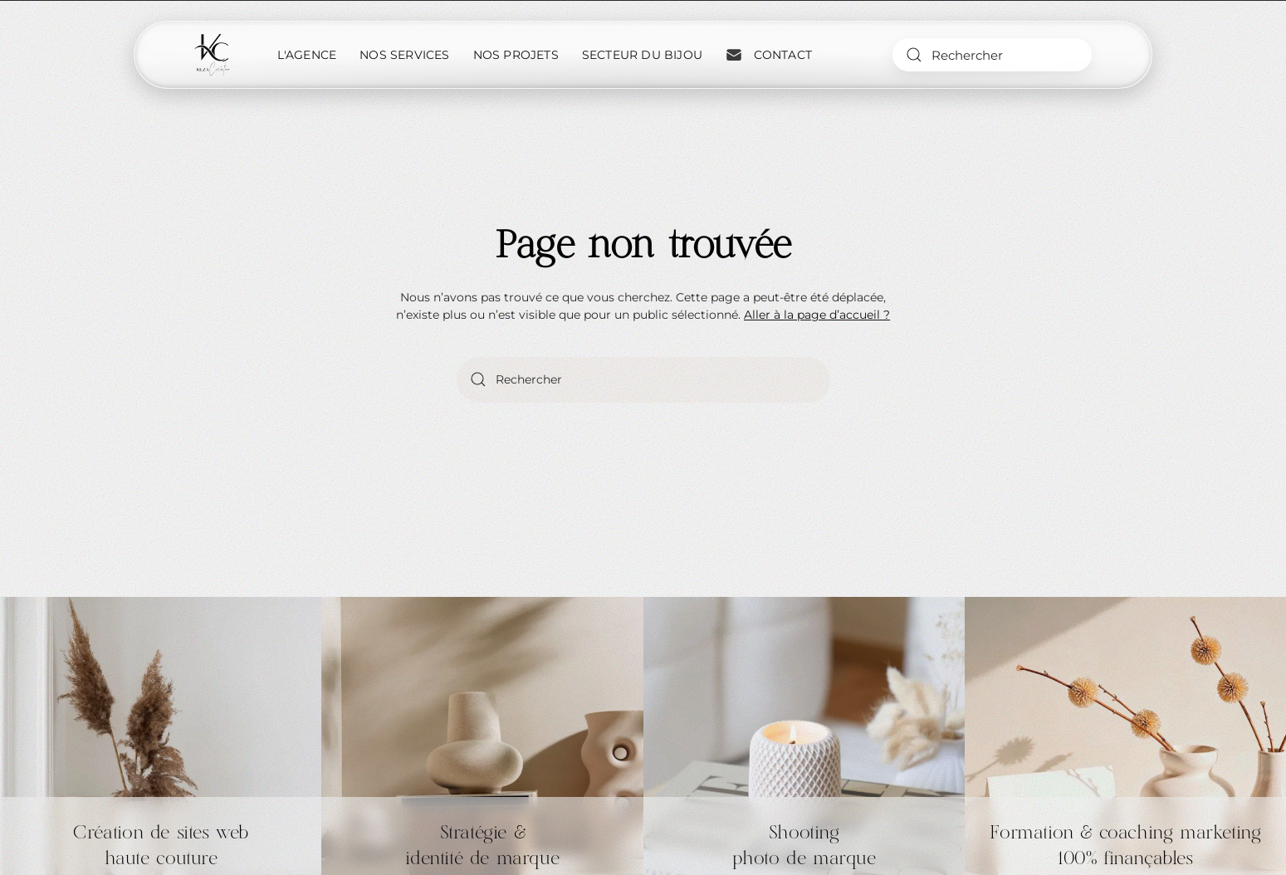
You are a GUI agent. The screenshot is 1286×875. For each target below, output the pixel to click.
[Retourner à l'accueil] (213, 55)
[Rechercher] (992, 54)
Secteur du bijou (642, 54)
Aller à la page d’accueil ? (817, 314)
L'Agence (307, 54)
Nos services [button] (404, 54)
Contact (769, 54)
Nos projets (516, 54)
